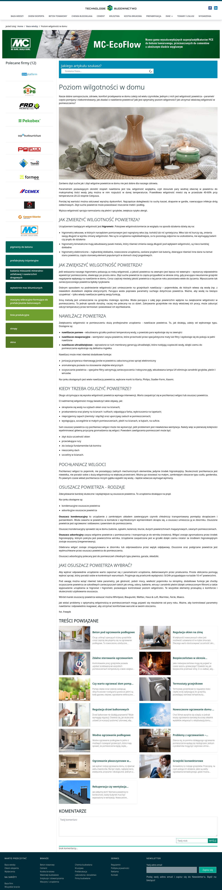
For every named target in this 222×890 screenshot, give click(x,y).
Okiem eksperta (36, 16)
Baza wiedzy (17, 16)
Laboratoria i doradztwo (85, 875)
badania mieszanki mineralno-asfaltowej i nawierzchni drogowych (26, 274)
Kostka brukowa (47, 871)
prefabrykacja (153, 16)
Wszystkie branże (12, 886)
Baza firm (9, 883)
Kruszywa (114, 16)
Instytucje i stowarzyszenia (52, 878)
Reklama (115, 871)
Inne (168, 16)
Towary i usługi (185, 16)
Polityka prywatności (120, 868)
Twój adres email (154, 865)
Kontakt (114, 875)
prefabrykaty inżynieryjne (24, 260)
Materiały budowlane (49, 875)
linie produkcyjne (19, 315)
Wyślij (212, 840)
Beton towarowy (58, 16)
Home (20, 26)
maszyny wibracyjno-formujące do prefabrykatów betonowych (29, 301)
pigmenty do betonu (21, 246)
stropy (13, 328)
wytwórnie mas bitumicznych (26, 287)
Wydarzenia (205, 16)
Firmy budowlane (82, 878)
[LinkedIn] (215, 8)
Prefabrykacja (81, 871)
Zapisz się (208, 869)
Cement (101, 16)
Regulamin (116, 864)
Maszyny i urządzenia (49, 881)
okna (13, 342)
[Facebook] (210, 8)
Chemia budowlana (82, 16)
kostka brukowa (133, 16)
